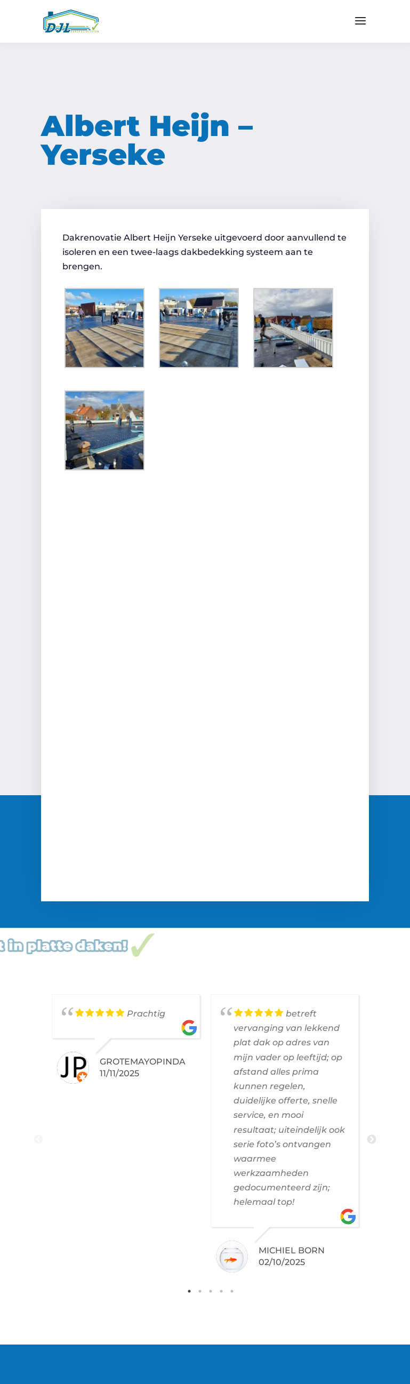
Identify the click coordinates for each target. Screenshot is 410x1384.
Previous (38, 1139)
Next (371, 1139)
